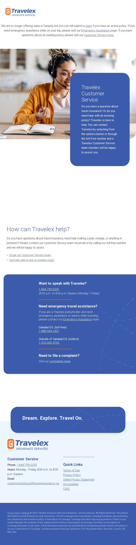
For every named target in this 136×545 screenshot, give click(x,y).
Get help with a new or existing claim (31, 260)
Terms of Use (71, 470)
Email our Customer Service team (30, 255)
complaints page (60, 361)
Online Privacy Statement (78, 479)
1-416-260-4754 (49, 342)
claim (88, 26)
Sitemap (25, 513)
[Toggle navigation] (127, 11)
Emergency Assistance (95, 30)
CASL (66, 489)
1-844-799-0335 (49, 289)
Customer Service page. (99, 35)
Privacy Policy (72, 475)
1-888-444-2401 (49, 331)
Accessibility (71, 484)
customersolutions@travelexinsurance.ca (33, 483)
